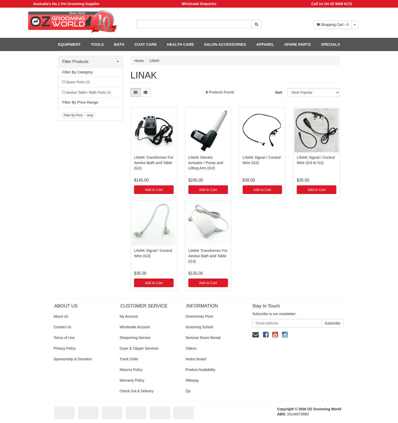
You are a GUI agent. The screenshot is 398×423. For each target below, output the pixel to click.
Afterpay (192, 380)
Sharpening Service (135, 338)
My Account (129, 316)
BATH (119, 44)
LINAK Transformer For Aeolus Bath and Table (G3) (208, 255)
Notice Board (196, 359)
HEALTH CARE (180, 44)
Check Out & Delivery (137, 391)
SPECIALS (330, 44)
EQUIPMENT (69, 44)
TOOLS (97, 44)
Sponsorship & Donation (73, 359)
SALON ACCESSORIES (225, 44)
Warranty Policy (132, 380)
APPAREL (265, 44)
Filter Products (90, 61)
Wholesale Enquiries (199, 4)
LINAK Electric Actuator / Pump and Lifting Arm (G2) (205, 162)
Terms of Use (64, 338)
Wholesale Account (135, 327)
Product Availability (200, 370)
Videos (191, 348)
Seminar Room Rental (203, 338)
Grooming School (199, 327)
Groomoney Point (199, 316)
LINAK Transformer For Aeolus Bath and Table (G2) (153, 162)
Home (139, 61)
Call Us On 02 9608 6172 (331, 4)
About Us (61, 316)
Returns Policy (131, 370)
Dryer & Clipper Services (139, 348)
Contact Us (62, 327)
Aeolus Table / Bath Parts (88, 92)
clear (90, 115)
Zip (188, 391)
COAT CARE (146, 44)
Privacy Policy (65, 348)
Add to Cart (154, 190)
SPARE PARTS (297, 44)
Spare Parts (78, 82)
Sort (278, 92)
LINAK (154, 61)
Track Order (129, 359)
